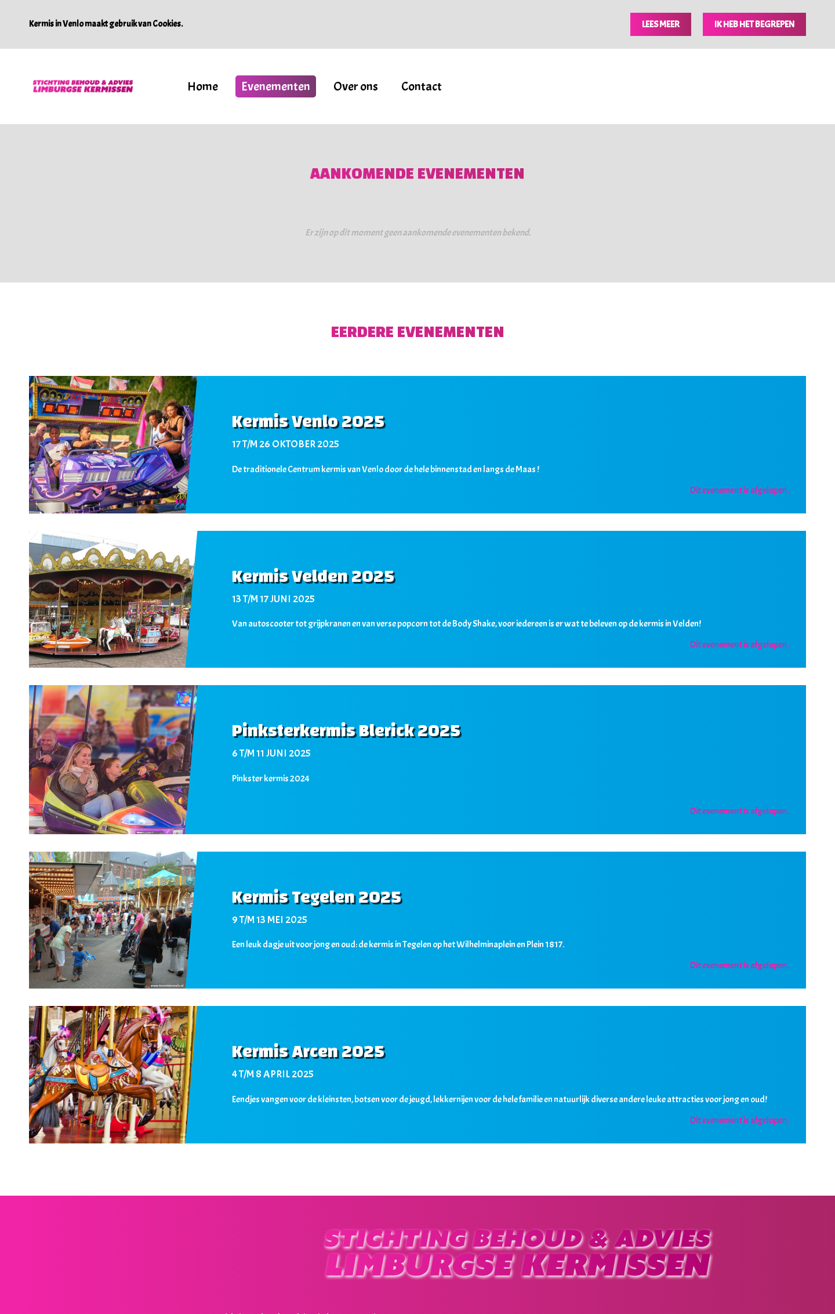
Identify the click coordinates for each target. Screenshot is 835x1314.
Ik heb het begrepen (754, 24)
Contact (421, 86)
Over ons (355, 86)
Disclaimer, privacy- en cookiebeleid (336, 1281)
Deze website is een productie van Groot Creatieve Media (470, 1281)
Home (202, 86)
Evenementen (275, 86)
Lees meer (661, 24)
